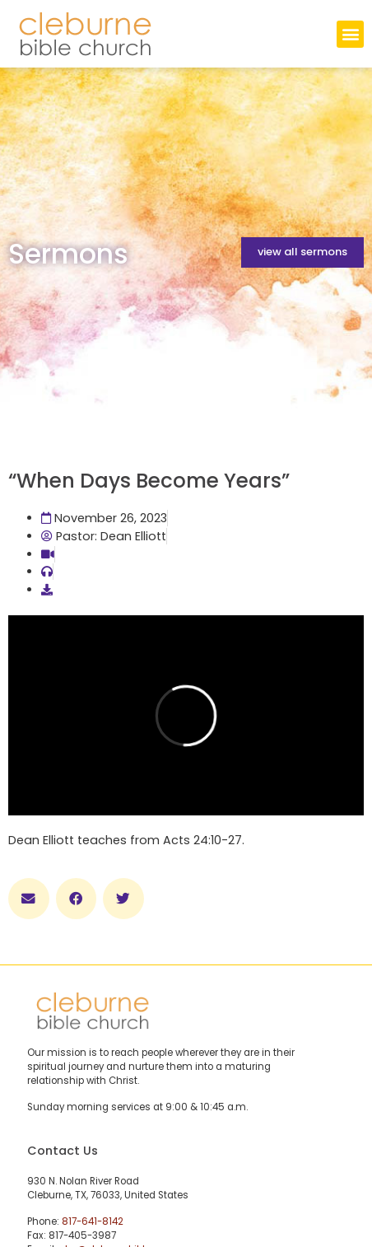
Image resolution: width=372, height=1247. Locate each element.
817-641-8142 (92, 1221)
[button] (350, 34)
